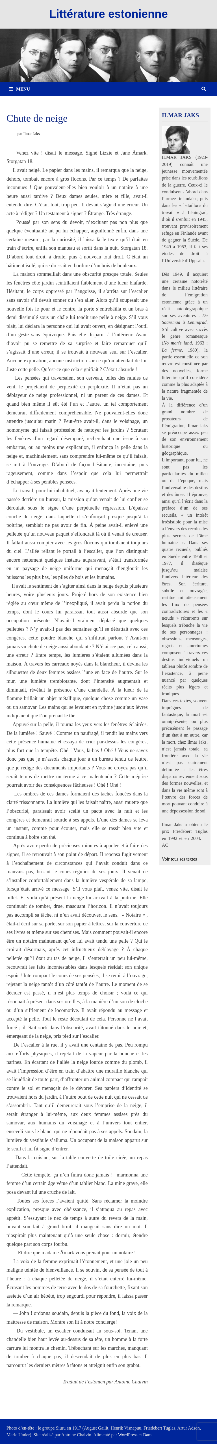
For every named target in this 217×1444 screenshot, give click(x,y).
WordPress (128, 1434)
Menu (19, 89)
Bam (147, 1434)
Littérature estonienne (108, 14)
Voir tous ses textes (179, 859)
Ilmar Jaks (31, 134)
